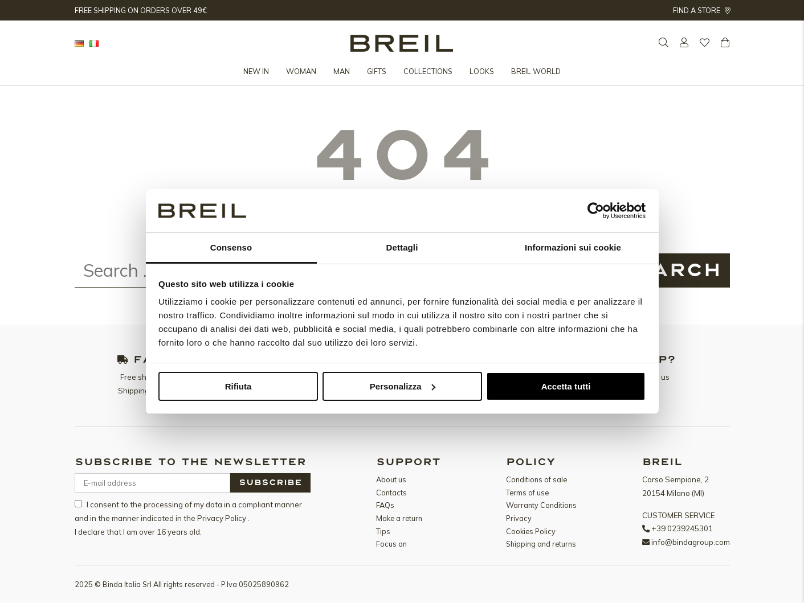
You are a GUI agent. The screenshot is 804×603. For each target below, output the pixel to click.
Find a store (701, 10)
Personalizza (402, 386)
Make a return (399, 518)
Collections (427, 71)
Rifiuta (238, 386)
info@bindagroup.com (690, 542)
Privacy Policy (222, 518)
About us (391, 479)
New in (256, 71)
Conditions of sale (536, 479)
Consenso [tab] (231, 247)
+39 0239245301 (682, 528)
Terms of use (527, 492)
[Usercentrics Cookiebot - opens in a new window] (596, 210)
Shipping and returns (541, 543)
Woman (301, 71)
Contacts (391, 492)
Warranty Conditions (541, 505)
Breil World (536, 71)
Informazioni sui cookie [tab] (573, 247)
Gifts (376, 71)
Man (341, 71)
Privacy (519, 518)
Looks (482, 71)
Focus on (391, 543)
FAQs (385, 505)
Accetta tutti (566, 386)
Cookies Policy (531, 531)
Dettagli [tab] (402, 247)
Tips (383, 531)
